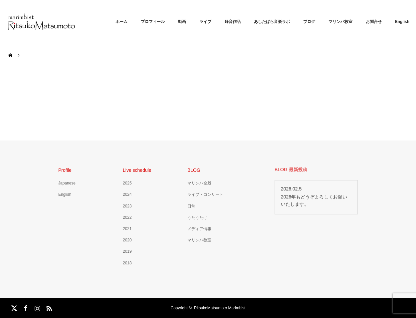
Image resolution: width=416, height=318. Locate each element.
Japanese (67, 183)
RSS (48, 307)
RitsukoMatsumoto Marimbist (220, 308)
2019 (127, 251)
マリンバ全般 (199, 183)
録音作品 (233, 21)
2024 (127, 194)
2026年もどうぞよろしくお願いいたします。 (314, 200)
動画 (182, 21)
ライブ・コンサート (205, 194)
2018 (127, 263)
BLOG (193, 170)
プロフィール (153, 21)
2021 (127, 228)
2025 (127, 183)
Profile (65, 170)
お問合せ (374, 21)
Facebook (25, 307)
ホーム (121, 21)
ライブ (205, 21)
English (402, 21)
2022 (127, 217)
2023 (127, 206)
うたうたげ (197, 217)
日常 (191, 206)
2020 (127, 240)
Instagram (37, 307)
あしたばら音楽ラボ (272, 21)
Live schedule (137, 170)
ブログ (309, 21)
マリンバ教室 (340, 21)
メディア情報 (199, 228)
